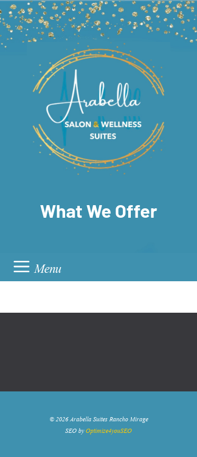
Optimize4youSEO (109, 429)
